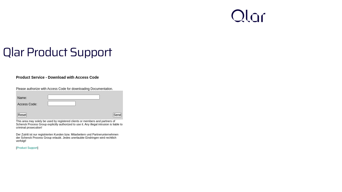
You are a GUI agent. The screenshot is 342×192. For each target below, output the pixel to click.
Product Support (27, 147)
